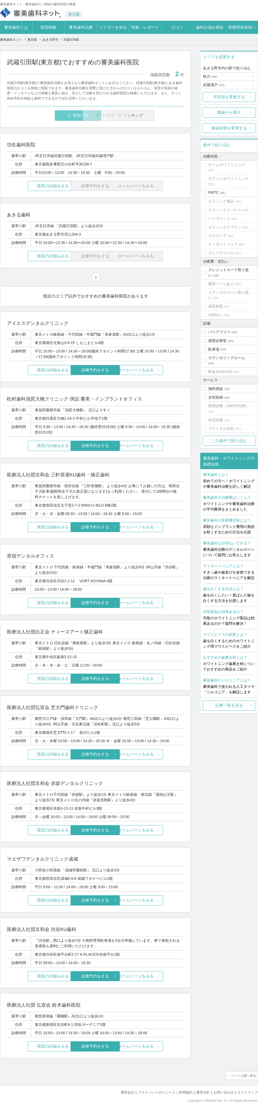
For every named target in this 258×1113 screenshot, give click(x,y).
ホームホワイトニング (226, 165)
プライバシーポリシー (155, 1092)
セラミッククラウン (224, 227)
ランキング (153, 115)
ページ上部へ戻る (243, 1076)
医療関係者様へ (242, 27)
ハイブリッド (219, 218)
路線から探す (229, 112)
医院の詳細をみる (36, 186)
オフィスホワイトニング (228, 178)
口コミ (177, 27)
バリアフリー (219, 332)
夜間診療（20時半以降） (228, 406)
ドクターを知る (113, 27)
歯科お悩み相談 (210, 27)
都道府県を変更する (229, 128)
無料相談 (215, 389)
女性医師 (215, 397)
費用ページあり (221, 284)
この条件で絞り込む (229, 440)
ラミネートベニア (223, 244)
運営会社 (127, 1092)
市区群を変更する (229, 97)
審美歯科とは (16, 27)
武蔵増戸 (214, 85)
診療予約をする (95, 370)
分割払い (215, 315)
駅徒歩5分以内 (220, 372)
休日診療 (215, 420)
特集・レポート (145, 27)
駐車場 (213, 349)
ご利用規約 (184, 1092)
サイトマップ (247, 1092)
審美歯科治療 (81, 27)
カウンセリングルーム (226, 358)
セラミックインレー (224, 210)
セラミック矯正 (221, 201)
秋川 (210, 76)
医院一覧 (43, 115)
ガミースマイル (221, 253)
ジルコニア (217, 235)
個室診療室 (217, 341)
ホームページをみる (154, 370)
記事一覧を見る (229, 705)
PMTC (213, 192)
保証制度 (215, 306)
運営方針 (203, 1092)
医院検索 (48, 27)
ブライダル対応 (221, 429)
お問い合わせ (224, 1092)
